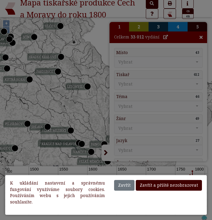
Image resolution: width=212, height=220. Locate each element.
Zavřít (124, 185)
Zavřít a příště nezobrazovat (169, 185)
